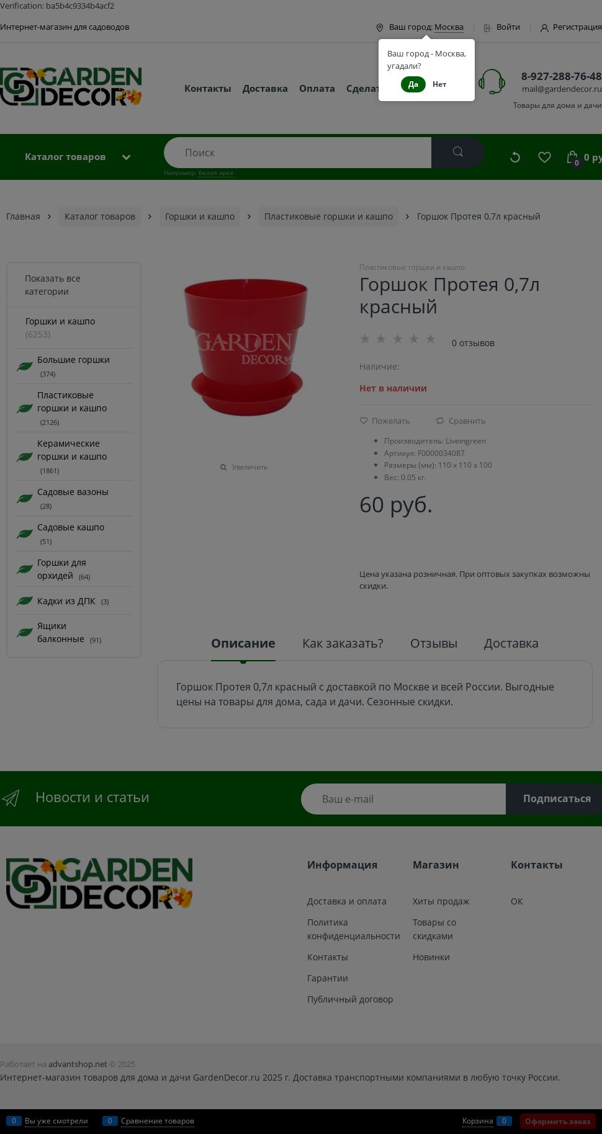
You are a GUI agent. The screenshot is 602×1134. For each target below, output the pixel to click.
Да (413, 84)
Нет (440, 84)
